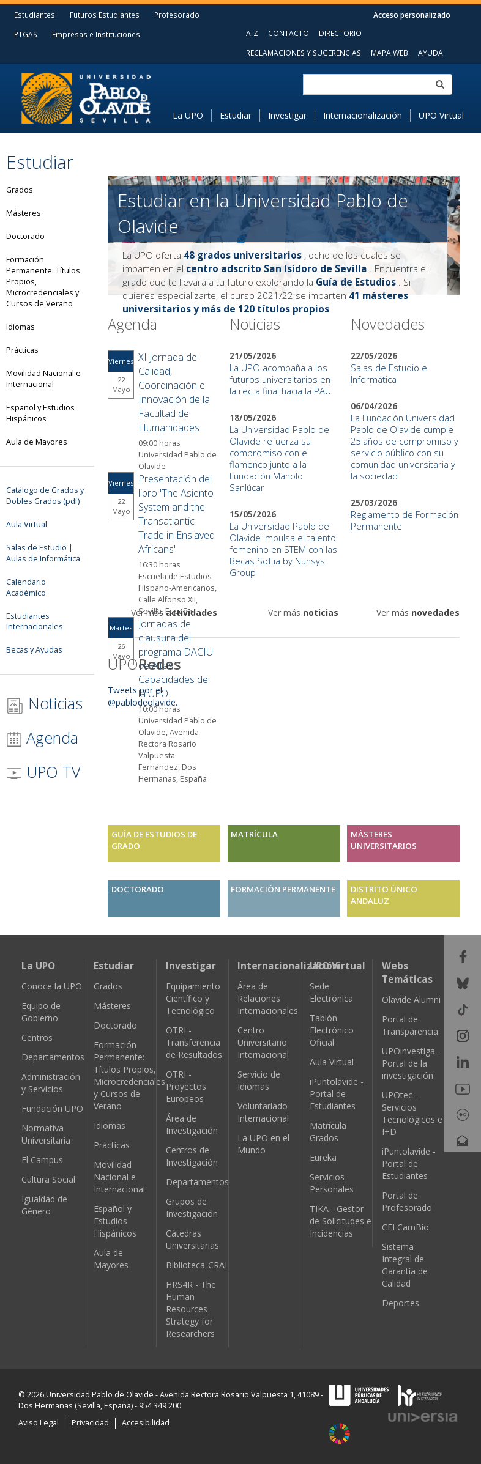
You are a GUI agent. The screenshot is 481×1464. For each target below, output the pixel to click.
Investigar (287, 115)
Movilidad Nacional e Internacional (119, 1177)
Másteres (112, 1005)
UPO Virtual (441, 115)
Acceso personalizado (411, 15)
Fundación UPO (52, 1108)
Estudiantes (34, 15)
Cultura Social (48, 1179)
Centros (37, 1037)
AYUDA (430, 52)
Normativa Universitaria (45, 1134)
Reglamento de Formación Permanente (404, 520)
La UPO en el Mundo (263, 1144)
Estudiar (236, 115)
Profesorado (176, 15)
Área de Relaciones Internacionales (267, 998)
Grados (108, 986)
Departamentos (52, 1057)
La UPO (188, 115)
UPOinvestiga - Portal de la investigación (411, 1063)
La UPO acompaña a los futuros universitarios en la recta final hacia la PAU (280, 379)
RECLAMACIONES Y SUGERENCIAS (303, 52)
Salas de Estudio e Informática (389, 373)
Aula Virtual (332, 1062)
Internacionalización (362, 115)
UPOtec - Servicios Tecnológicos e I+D (412, 1113)
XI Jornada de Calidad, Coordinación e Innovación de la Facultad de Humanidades (174, 392)
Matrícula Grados (328, 1132)
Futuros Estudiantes (105, 15)
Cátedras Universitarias (192, 1239)
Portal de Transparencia (410, 1025)
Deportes (400, 1303)
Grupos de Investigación (192, 1207)
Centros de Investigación (192, 1156)
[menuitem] (192, 115)
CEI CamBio (405, 1227)
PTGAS (25, 34)
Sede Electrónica (331, 992)
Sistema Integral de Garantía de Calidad (405, 1265)
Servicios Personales (332, 1183)
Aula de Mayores (111, 1259)
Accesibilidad (146, 1423)
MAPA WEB (389, 52)
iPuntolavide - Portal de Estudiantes (337, 1094)
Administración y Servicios (50, 1083)
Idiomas (109, 1125)
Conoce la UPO (51, 986)
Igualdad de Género (44, 1205)
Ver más (174, 612)
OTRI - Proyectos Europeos (186, 1086)
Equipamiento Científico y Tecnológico (193, 998)
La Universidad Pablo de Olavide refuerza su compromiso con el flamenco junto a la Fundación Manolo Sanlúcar (279, 458)
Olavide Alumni (411, 999)
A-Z (252, 33)
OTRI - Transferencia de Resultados (194, 1042)
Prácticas (112, 1145)
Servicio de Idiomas (258, 1080)
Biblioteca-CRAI (196, 1265)
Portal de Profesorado (407, 1201)
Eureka (323, 1157)
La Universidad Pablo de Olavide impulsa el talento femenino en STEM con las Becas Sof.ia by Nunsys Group (283, 549)
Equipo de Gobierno (41, 1012)
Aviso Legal (38, 1423)
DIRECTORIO (340, 33)
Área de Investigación (192, 1124)
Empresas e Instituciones (96, 34)
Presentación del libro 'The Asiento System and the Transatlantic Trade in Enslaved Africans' (176, 514)
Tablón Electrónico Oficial (332, 1030)
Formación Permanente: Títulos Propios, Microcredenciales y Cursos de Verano (129, 1075)
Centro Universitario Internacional (263, 1042)
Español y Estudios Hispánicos (115, 1221)
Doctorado (115, 1025)
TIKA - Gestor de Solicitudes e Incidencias (340, 1221)
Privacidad (90, 1423)
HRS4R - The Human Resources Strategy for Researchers (191, 1309)
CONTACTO (288, 33)
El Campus (42, 1160)
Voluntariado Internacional (263, 1112)
